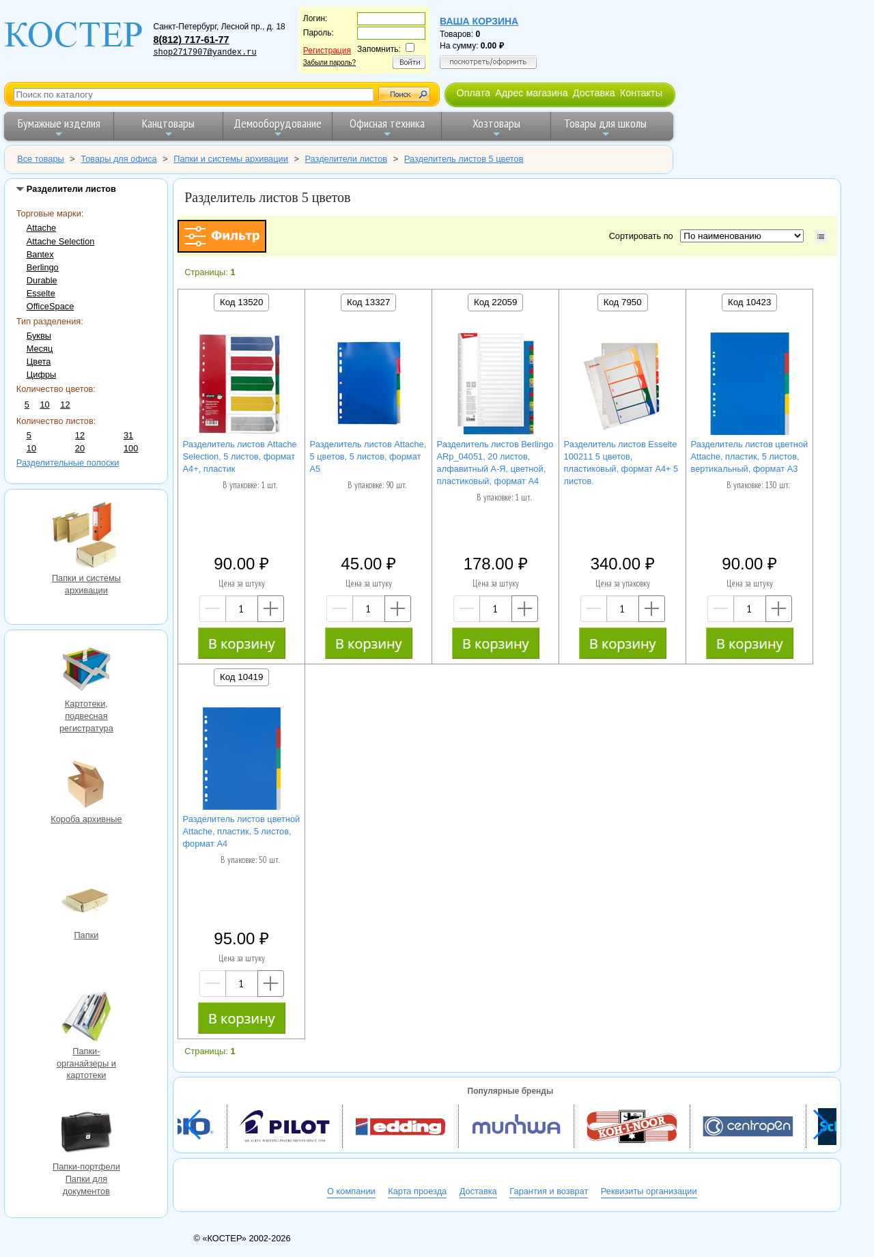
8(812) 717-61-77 (191, 39)
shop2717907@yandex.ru (204, 52)
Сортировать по (643, 236)
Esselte (41, 293)
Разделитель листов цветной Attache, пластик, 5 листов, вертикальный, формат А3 (749, 456)
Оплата (473, 92)
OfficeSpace (50, 306)
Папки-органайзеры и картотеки (86, 1018)
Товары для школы (605, 127)
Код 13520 (241, 302)
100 (131, 448)
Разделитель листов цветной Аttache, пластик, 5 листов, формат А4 (241, 831)
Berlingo (43, 267)
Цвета (39, 361)
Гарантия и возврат (548, 1191)
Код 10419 (241, 677)
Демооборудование (278, 127)
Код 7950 (623, 302)
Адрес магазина (531, 92)
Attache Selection (61, 241)
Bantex (40, 254)
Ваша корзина (479, 21)
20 (80, 448)
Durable (42, 280)
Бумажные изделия (59, 127)
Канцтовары (168, 127)
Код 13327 (368, 302)
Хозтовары (496, 127)
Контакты (641, 92)
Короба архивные (86, 786)
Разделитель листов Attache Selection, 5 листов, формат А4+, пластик (240, 456)
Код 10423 (749, 302)
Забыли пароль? (329, 62)
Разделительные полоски (67, 462)
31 (128, 435)
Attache (41, 228)
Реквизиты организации (649, 1191)
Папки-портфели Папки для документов (86, 1133)
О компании (351, 1191)
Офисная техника (387, 127)
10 (44, 404)
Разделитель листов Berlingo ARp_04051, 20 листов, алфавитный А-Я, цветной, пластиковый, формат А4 (495, 462)
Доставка (594, 92)
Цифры (41, 374)
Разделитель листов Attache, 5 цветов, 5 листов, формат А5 (368, 456)
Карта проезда (417, 1191)
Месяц (40, 348)
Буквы (39, 335)
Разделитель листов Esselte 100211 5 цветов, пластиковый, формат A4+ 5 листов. (621, 462)
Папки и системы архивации (86, 536)
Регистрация (327, 50)
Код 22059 (495, 302)
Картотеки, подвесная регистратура (86, 670)
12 (65, 404)
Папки (86, 902)
